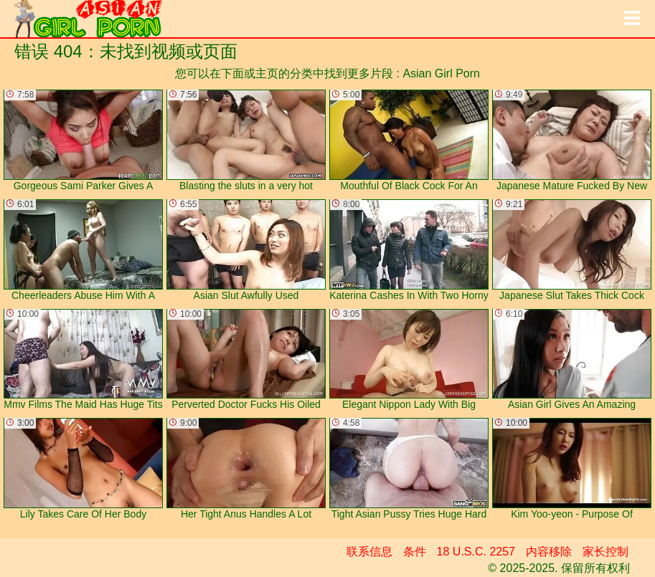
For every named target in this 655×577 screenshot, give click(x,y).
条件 (414, 551)
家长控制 (605, 551)
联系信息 (369, 551)
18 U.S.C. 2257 (476, 551)
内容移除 (549, 551)
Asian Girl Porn (441, 73)
